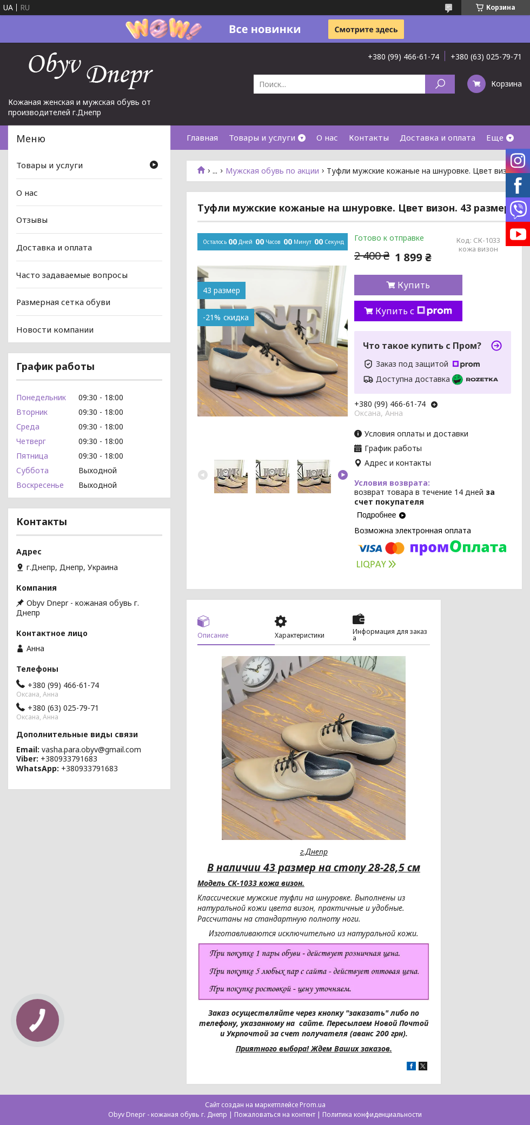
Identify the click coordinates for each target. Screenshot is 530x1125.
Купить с (413, 311)
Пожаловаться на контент (274, 1114)
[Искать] (440, 84)
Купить (414, 285)
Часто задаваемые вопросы (72, 274)
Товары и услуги (262, 137)
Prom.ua (313, 1104)
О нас (327, 137)
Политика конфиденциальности (372, 1114)
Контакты (369, 137)
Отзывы (32, 219)
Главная (202, 137)
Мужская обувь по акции (272, 171)
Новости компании (55, 329)
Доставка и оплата (437, 137)
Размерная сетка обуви (63, 301)
